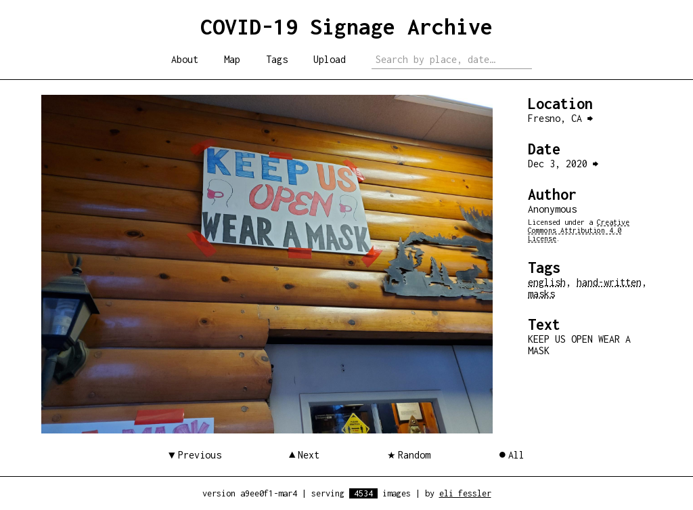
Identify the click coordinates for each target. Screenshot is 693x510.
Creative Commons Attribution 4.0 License (578, 230)
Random (414, 455)
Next (308, 455)
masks (541, 293)
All (516, 455)
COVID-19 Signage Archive (346, 26)
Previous (199, 455)
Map (232, 59)
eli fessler (465, 493)
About (184, 59)
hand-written (609, 282)
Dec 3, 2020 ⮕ (563, 163)
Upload (329, 59)
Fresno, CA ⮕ (560, 118)
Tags (277, 59)
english (547, 282)
